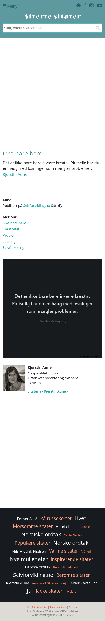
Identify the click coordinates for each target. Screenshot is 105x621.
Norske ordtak (70, 542)
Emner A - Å (27, 518)
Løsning (9, 241)
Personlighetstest (65, 567)
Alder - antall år (83, 582)
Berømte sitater (73, 575)
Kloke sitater (49, 591)
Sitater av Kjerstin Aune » (48, 391)
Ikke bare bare (14, 223)
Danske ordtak (37, 567)
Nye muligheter (29, 559)
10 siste (70, 591)
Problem (10, 235)
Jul (30, 590)
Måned (86, 551)
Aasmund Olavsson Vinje (50, 583)
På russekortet (56, 518)
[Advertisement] (52, 93)
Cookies (73, 607)
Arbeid (85, 527)
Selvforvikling (13, 247)
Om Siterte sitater (37, 607)
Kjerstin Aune (15, 174)
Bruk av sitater (58, 607)
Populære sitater (32, 543)
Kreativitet (11, 229)
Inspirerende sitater (72, 559)
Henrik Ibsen (67, 526)
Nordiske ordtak (41, 534)
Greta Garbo (73, 535)
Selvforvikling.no (36, 205)
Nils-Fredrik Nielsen (29, 551)
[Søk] (97, 28)
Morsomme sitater (33, 526)
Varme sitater (63, 551)
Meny (10, 6)
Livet (80, 518)
